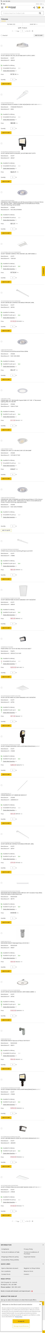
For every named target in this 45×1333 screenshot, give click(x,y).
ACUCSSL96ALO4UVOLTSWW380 (10, 301)
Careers (26, 1274)
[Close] (40, 1304)
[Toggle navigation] (2, 7)
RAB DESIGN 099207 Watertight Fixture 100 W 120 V (15, 943)
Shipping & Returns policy (10, 1257)
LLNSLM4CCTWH (5, 398)
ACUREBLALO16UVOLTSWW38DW (10, 990)
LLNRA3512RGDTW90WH (8, 498)
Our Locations (5, 1271)
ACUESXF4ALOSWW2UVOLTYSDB (10, 1088)
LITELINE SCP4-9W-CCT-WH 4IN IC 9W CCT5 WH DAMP (16, 450)
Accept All (21, 1321)
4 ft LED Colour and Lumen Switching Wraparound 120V (17, 551)
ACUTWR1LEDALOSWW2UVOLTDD (10, 1136)
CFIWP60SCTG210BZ (7, 647)
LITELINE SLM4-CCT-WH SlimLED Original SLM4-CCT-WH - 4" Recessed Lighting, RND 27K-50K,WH (21, 401)
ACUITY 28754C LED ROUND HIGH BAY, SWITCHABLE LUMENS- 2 (18, 992)
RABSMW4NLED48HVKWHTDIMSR (10, 891)
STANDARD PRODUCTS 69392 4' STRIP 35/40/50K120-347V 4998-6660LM (21, 104)
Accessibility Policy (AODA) (10, 1260)
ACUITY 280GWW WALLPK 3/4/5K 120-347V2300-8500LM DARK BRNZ (20, 1138)
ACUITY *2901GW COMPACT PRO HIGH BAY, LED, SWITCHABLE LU (19, 253)
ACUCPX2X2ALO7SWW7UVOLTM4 (10, 696)
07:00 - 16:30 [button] (39, 4)
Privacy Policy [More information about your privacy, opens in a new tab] (18, 1316)
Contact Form (5, 1274)
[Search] (22, 13)
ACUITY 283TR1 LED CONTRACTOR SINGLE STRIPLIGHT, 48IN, (17, 844)
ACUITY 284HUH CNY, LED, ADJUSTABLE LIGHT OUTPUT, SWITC (18, 55)
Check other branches (9, 70)
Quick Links (22, 1264)
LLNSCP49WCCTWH (6, 449)
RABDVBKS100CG (6, 1039)
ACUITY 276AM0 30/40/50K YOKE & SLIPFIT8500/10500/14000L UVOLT (20, 746)
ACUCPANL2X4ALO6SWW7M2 (9, 1185)
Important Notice (29, 1257)
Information (22, 1245)
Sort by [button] (33, 24)
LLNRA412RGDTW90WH (7, 200)
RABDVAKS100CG (6, 941)
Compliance (5, 1249)
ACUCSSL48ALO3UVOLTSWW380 (10, 842)
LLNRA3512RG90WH (6, 350)
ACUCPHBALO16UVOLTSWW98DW (11, 252)
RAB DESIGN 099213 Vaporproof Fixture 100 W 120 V (15, 1040)
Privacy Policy (28, 1249)
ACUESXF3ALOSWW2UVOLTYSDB (10, 745)
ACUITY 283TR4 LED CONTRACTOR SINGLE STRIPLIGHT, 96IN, (17, 302)
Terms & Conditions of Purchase (31, 1253)
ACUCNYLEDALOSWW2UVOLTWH (10, 54)
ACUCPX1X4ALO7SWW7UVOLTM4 (10, 598)
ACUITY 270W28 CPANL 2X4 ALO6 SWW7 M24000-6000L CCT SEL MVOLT (21, 1187)
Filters (11, 24)
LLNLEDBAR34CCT (6, 793)
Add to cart (6, 84)
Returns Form (28, 1271)
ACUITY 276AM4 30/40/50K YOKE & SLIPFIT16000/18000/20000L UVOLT (21, 1089)
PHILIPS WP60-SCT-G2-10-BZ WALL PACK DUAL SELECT (16, 648)
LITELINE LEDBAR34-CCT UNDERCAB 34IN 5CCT (14, 795)
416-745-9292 (6, 1)
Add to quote (6, 530)
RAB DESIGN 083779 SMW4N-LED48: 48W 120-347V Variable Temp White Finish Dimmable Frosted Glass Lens (21, 893)
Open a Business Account (9, 1268)
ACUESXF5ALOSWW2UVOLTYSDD (10, 152)
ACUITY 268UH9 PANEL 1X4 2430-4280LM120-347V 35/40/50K (18, 600)
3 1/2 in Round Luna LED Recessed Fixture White (14, 351)
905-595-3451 (16, 1287)
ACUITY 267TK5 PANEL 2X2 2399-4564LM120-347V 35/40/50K (18, 697)
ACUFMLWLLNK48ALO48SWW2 (10, 549)
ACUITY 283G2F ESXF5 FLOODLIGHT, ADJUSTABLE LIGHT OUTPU (18, 153)
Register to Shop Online (32, 1268)
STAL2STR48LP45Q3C (7, 103)
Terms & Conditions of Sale (10, 1252)
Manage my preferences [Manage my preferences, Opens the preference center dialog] (21, 1326)
